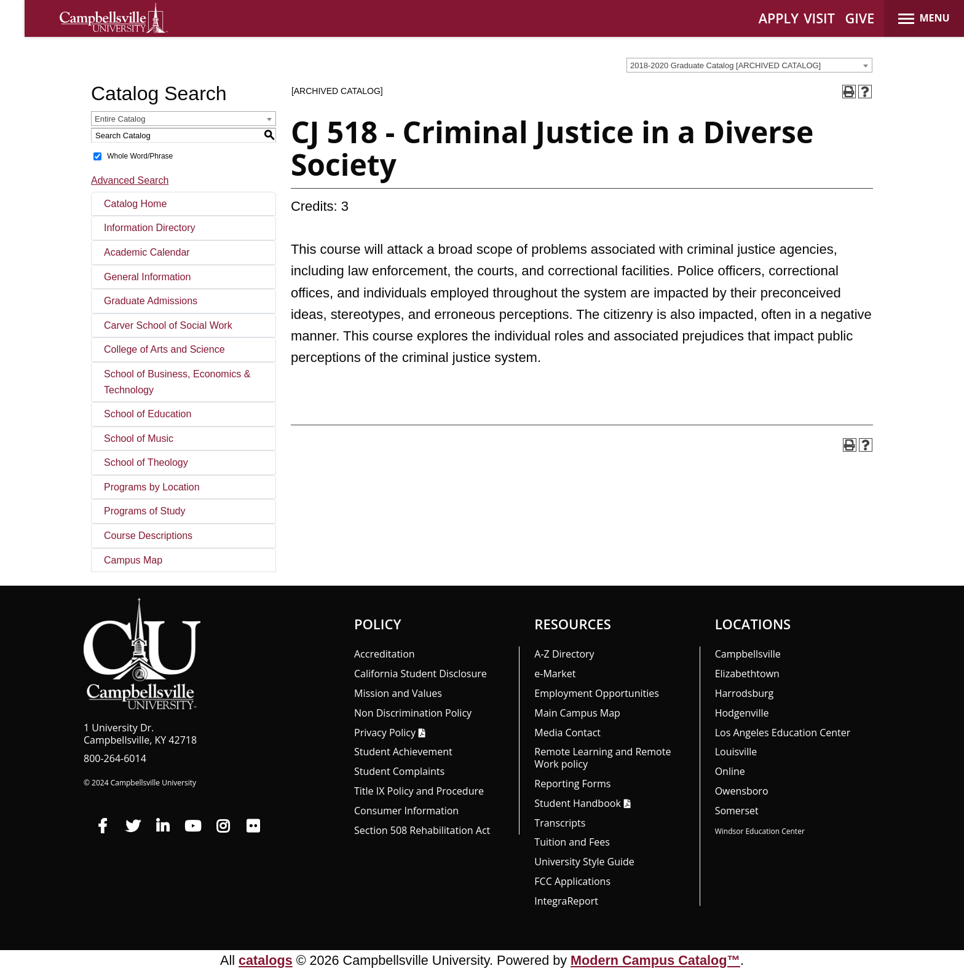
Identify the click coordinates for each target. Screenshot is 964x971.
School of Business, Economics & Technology (177, 382)
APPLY (779, 18)
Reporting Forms (572, 783)
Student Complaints (399, 771)
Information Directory (150, 227)
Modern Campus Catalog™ (655, 960)
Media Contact (567, 732)
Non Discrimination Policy (413, 713)
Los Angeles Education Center (783, 732)
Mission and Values (398, 693)
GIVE (860, 18)
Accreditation (384, 654)
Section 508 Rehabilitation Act (422, 830)
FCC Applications (572, 881)
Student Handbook (577, 803)
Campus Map (133, 560)
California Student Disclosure (420, 673)
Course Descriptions (148, 535)
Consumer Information (406, 810)
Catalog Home (135, 204)
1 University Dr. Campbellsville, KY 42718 (140, 734)
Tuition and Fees (572, 842)
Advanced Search (129, 180)
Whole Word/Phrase (140, 156)
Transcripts (559, 823)
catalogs (266, 960)
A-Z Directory (564, 654)
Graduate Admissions (150, 301)
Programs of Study (145, 511)
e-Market (554, 673)
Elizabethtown (747, 673)
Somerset (737, 810)
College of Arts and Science (164, 349)
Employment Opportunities (596, 693)
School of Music (138, 438)
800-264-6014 (115, 758)
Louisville (736, 751)
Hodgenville (742, 713)
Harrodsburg (744, 693)
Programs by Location (152, 487)
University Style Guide (584, 861)
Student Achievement (403, 751)
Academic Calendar (147, 252)
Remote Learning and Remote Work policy (602, 758)
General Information (147, 277)
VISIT (819, 18)
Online (730, 771)
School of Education (147, 414)
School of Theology (146, 462)
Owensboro (741, 791)
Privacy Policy (385, 732)
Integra (566, 901)
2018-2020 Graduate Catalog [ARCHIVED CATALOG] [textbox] (725, 65)
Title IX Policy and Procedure (419, 791)
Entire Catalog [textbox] (120, 119)
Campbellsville (748, 654)
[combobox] (749, 65)
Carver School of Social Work (168, 325)
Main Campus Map (577, 713)
